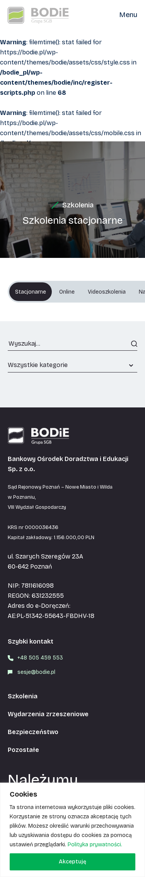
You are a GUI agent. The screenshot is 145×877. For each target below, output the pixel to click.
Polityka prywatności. (95, 844)
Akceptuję (72, 861)
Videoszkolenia (107, 292)
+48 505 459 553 (40, 657)
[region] (72, 830)
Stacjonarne (30, 292)
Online (67, 292)
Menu (128, 14)
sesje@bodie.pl (36, 672)
